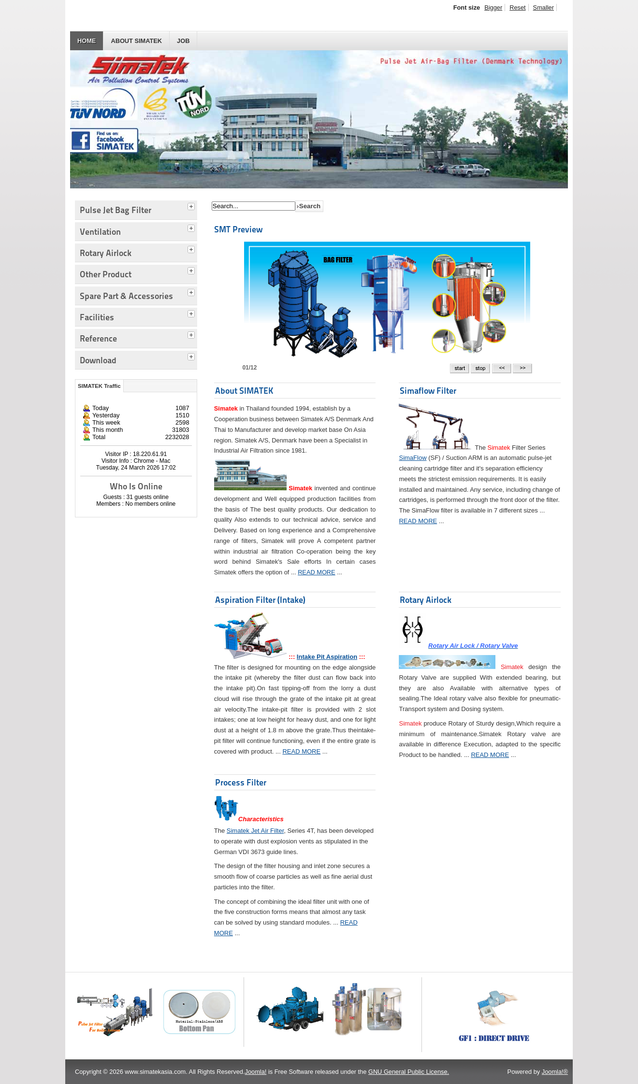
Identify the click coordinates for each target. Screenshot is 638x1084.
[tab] (192, 205)
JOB (183, 40)
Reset (517, 7)
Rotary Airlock (425, 600)
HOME (86, 40)
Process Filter (240, 782)
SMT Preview (238, 229)
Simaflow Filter (428, 390)
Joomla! (256, 1071)
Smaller (543, 7)
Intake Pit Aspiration (327, 656)
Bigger (493, 7)
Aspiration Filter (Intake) (260, 600)
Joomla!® (555, 1071)
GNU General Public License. (408, 1071)
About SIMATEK (136, 40)
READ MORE (316, 572)
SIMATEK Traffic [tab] (99, 386)
